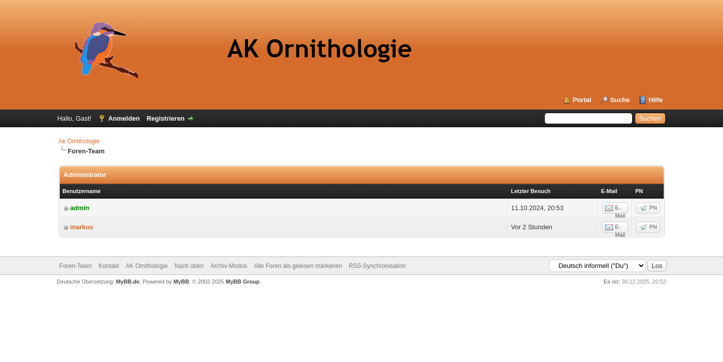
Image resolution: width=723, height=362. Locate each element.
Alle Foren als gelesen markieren (298, 265)
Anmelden (124, 118)
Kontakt (108, 265)
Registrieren (166, 118)
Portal (582, 100)
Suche (620, 100)
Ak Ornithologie (79, 141)
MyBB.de (128, 282)
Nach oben (189, 265)
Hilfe (656, 100)
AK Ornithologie (147, 265)
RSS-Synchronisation (377, 265)
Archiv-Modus (228, 265)
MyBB (181, 282)
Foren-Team (75, 265)
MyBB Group (243, 282)
